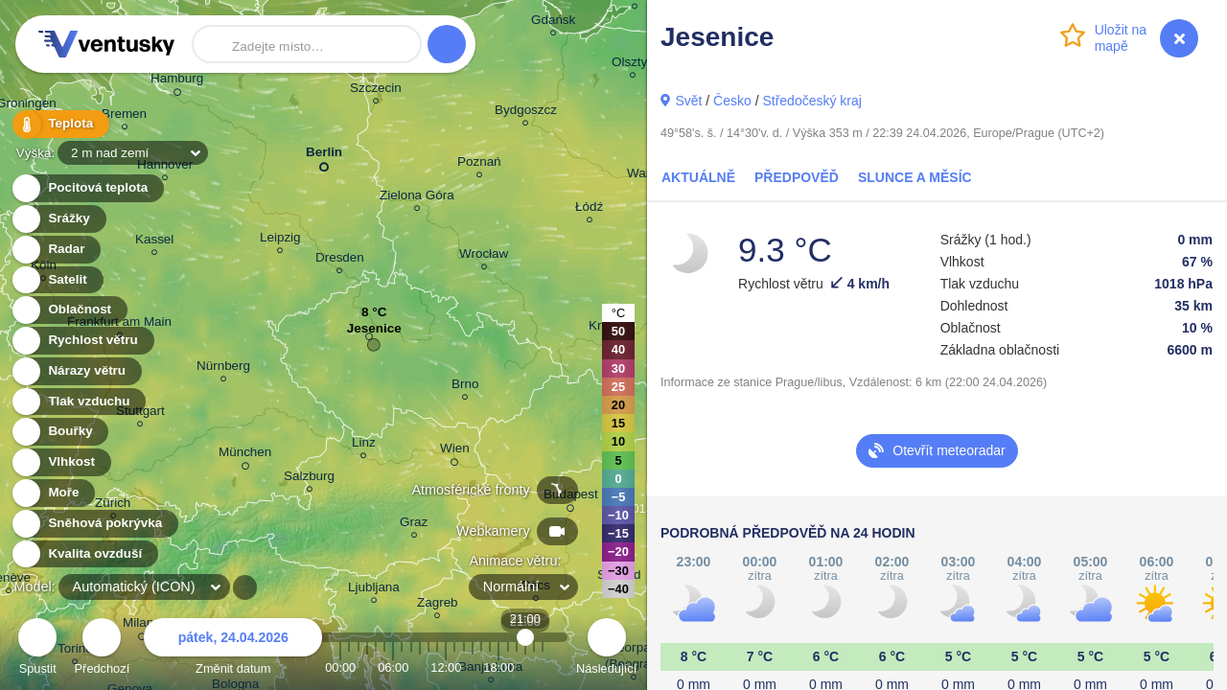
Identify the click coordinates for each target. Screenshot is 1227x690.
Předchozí (102, 649)
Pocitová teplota (87, 188)
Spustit (37, 649)
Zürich (112, 505)
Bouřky (59, 432)
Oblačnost (68, 310)
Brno (464, 387)
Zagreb (437, 605)
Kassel (154, 242)
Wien (455, 451)
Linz (364, 445)
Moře (53, 493)
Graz (414, 525)
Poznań (479, 164)
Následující (606, 649)
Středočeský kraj (811, 100)
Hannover (165, 167)
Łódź (589, 209)
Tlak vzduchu (78, 402)
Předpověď (796, 177)
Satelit (56, 280)
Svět (688, 100)
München (245, 455)
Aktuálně (698, 177)
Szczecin (376, 90)
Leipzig (280, 240)
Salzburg (309, 479)
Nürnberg (223, 368)
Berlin (324, 156)
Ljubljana (374, 590)
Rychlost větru (82, 341)
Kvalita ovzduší (84, 554)
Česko (732, 100)
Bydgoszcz (526, 113)
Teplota (59, 124)
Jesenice (374, 333)
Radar (55, 250)
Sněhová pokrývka (94, 524)
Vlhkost (60, 462)
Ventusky (103, 44)
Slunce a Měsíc (915, 177)
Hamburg (176, 81)
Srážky (58, 219)
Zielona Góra (417, 198)
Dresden (339, 260)
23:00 (542, 667)
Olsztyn (633, 65)
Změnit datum (233, 649)
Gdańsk (553, 22)
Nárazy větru (76, 371)
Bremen (124, 116)
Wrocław (483, 256)
